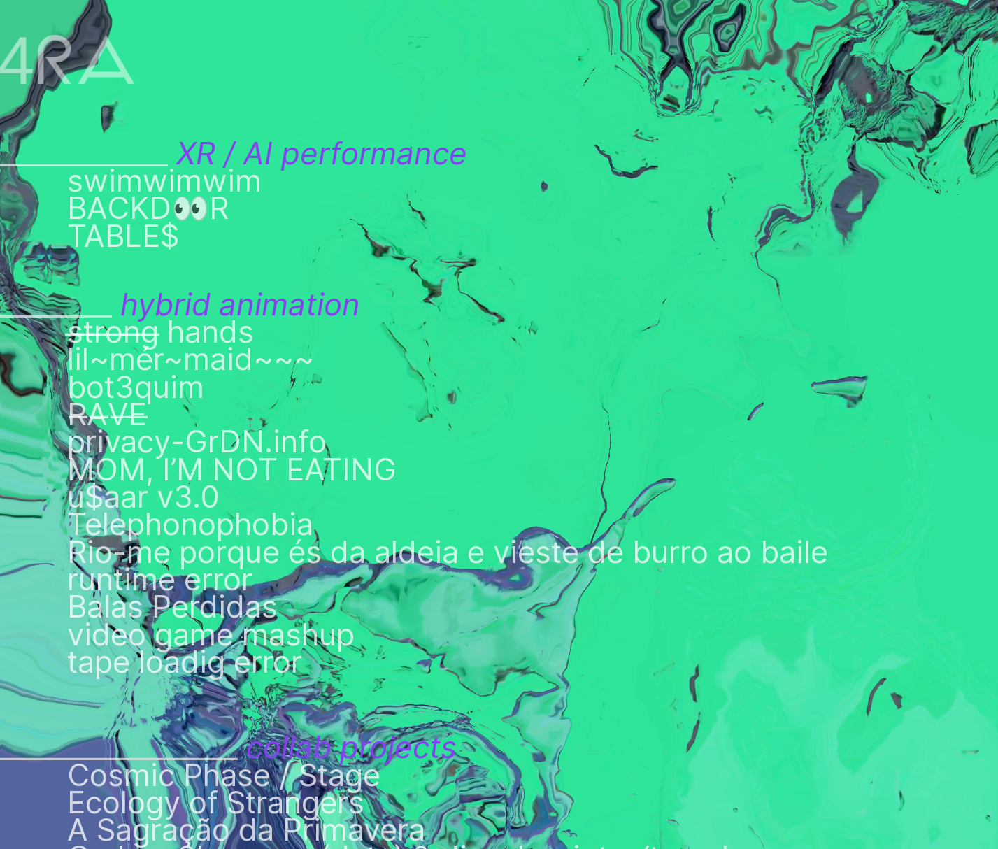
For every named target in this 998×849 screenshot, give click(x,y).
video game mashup (211, 634)
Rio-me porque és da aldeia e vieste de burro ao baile (447, 552)
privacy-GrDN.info (197, 441)
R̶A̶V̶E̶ (73, 414)
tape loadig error (184, 661)
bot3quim (135, 387)
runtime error (159, 579)
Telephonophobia (190, 524)
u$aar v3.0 (143, 496)
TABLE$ (123, 236)
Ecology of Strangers (215, 802)
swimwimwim (164, 180)
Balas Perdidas (172, 606)
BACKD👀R (148, 208)
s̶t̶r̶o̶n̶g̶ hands (160, 331)
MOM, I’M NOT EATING (232, 469)
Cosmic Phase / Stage (223, 775)
